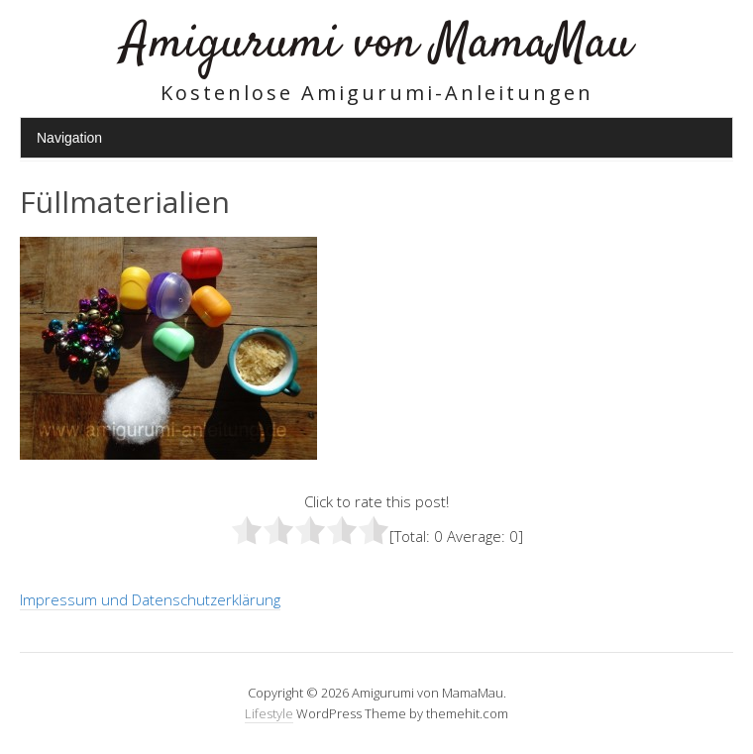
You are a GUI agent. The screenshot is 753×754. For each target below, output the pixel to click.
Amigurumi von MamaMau (377, 44)
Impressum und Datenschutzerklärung (150, 599)
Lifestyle (269, 713)
